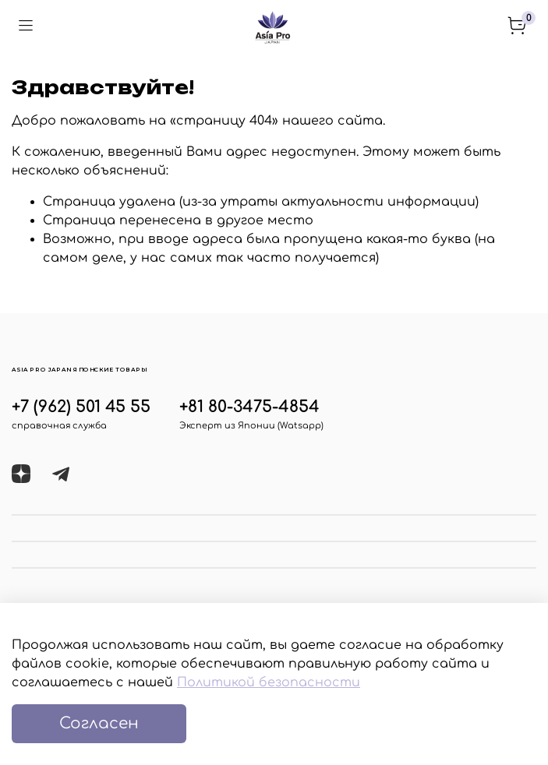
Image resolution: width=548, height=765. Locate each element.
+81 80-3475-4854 (249, 407)
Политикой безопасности (268, 682)
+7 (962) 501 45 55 (81, 407)
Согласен (99, 723)
